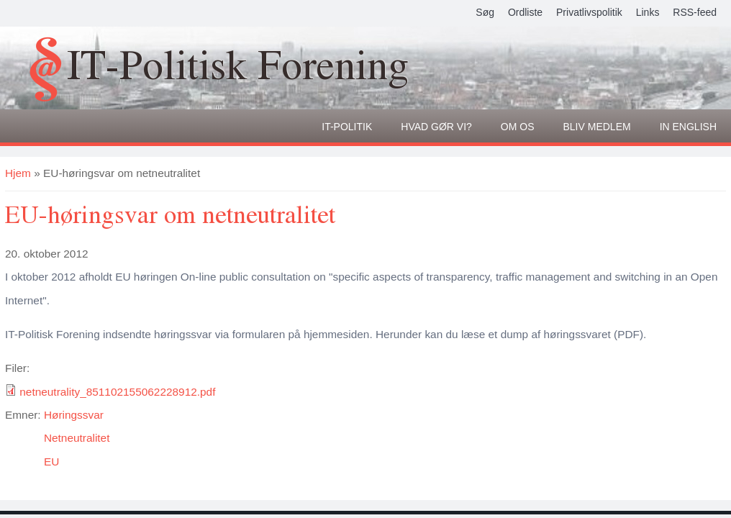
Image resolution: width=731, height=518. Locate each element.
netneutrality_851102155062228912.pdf (117, 392)
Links (648, 12)
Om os (518, 126)
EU (51, 461)
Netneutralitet (77, 438)
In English (688, 126)
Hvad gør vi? (436, 126)
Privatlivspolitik (589, 12)
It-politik (347, 126)
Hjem (18, 173)
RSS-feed (695, 12)
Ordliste (525, 12)
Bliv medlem (597, 126)
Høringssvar (74, 415)
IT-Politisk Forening (238, 64)
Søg (485, 12)
